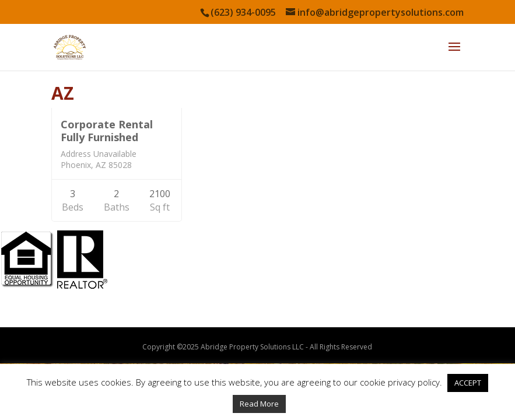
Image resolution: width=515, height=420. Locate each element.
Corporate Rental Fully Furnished (107, 130)
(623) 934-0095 (243, 12)
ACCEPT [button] (467, 382)
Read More (259, 403)
